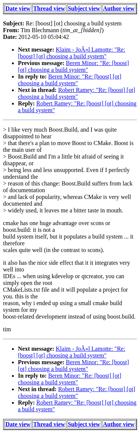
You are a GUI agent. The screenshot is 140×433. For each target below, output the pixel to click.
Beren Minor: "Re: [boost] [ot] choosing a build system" (73, 66)
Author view (119, 8)
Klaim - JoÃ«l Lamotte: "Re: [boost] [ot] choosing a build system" (71, 52)
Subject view (84, 8)
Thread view (49, 8)
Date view (18, 8)
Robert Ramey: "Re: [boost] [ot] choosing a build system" (76, 93)
